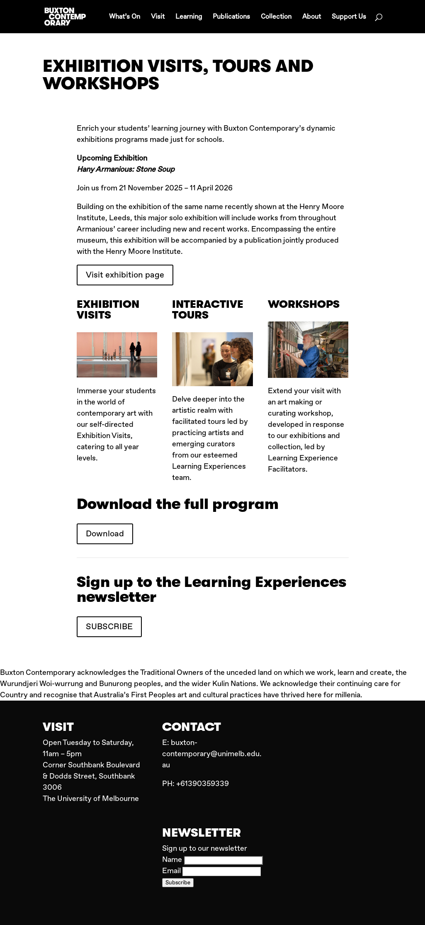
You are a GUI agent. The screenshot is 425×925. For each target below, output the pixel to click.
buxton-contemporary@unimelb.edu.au (212, 754)
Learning (188, 17)
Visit (158, 17)
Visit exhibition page (125, 275)
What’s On (124, 17)
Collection (276, 17)
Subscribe (177, 882)
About (311, 17)
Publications (231, 17)
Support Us (349, 17)
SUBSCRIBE (109, 626)
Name (173, 859)
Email (172, 871)
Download (105, 533)
